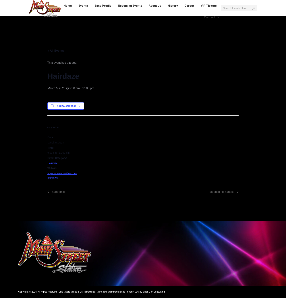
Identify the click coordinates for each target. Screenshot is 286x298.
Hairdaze (52, 163)
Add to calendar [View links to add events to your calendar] (66, 105)
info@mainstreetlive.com (75, 3)
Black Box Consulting (154, 291)
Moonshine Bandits (222, 191)
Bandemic (58, 191)
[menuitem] (68, 12)
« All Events (55, 50)
